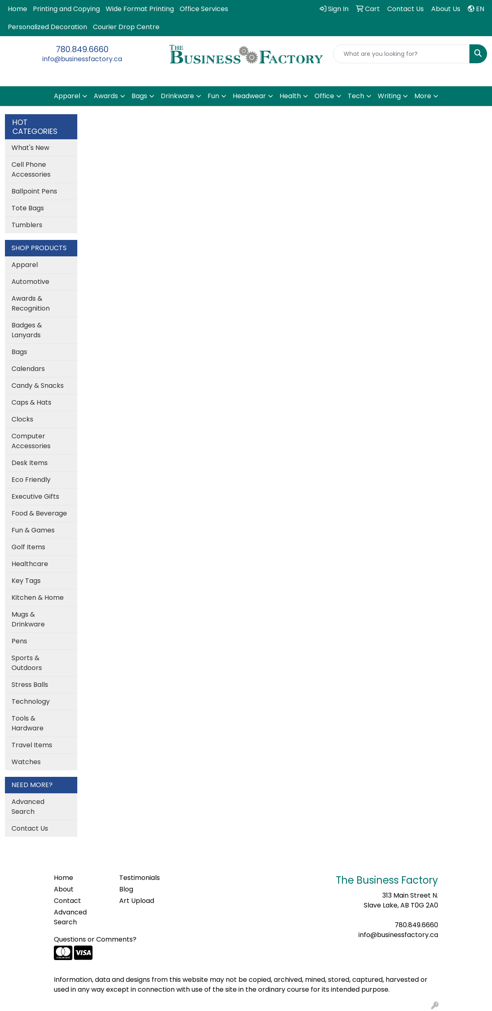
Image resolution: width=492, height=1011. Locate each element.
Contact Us (30, 828)
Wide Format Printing (140, 9)
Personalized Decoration (47, 27)
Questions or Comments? (95, 939)
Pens (19, 641)
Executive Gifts (35, 496)
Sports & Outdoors (27, 662)
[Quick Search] (401, 53)
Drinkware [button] (177, 96)
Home (17, 9)
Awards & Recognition (31, 303)
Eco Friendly (31, 479)
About (64, 889)
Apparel (25, 264)
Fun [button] (213, 96)
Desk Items (30, 463)
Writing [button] (389, 96)
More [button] (422, 96)
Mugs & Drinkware (28, 619)
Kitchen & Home (38, 597)
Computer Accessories (31, 441)
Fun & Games (33, 530)
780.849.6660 (82, 49)
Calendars (28, 368)
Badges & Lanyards (27, 330)
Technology (31, 701)
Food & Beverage (39, 513)
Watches (26, 762)
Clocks (22, 419)
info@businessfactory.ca (82, 59)
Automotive (30, 281)
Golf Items (28, 547)
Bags (19, 352)
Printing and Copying (66, 9)
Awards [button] (106, 96)
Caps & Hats (31, 402)
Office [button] (324, 96)
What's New (30, 147)
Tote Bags (28, 208)
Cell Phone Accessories (31, 169)
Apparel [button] (67, 96)
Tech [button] (356, 96)
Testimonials (139, 877)
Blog (126, 889)
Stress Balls (30, 684)
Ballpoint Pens (34, 191)
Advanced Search (28, 806)
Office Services (204, 9)
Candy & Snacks (38, 385)
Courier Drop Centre (126, 27)
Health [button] (290, 96)
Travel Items (32, 745)
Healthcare (30, 564)
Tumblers (27, 225)
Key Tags (26, 580)
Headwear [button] (249, 96)
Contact (67, 900)
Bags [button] (139, 96)
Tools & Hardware (28, 723)
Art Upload (136, 900)
